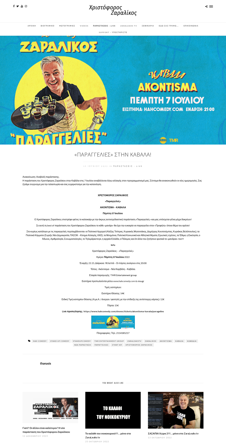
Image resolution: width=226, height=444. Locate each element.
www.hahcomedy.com (124, 281)
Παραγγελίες (101, 345)
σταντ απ (117, 345)
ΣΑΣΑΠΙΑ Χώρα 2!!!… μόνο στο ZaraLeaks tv (173, 433)
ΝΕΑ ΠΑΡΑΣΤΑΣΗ (82, 345)
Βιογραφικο (48, 26)
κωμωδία (192, 341)
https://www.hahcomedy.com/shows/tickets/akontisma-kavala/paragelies (124, 311)
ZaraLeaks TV (128, 26)
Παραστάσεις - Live (128, 166)
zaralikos (150, 341)
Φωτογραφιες (67, 26)
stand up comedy (59, 341)
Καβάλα (179, 341)
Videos (84, 26)
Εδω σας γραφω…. (169, 26)
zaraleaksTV (134, 341)
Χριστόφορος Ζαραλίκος (139, 345)
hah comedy (40, 341)
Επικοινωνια (191, 26)
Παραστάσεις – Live (104, 26)
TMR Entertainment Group (109, 341)
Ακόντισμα (166, 341)
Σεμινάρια (148, 26)
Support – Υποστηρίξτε (113, 32)
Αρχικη (32, 26)
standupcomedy (82, 341)
